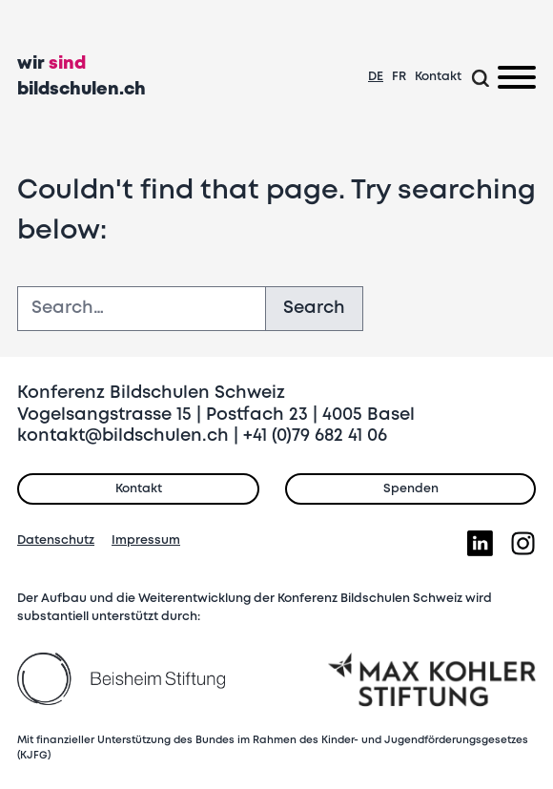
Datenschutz (55, 540)
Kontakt (438, 77)
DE (375, 77)
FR (399, 77)
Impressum (146, 540)
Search (314, 308)
